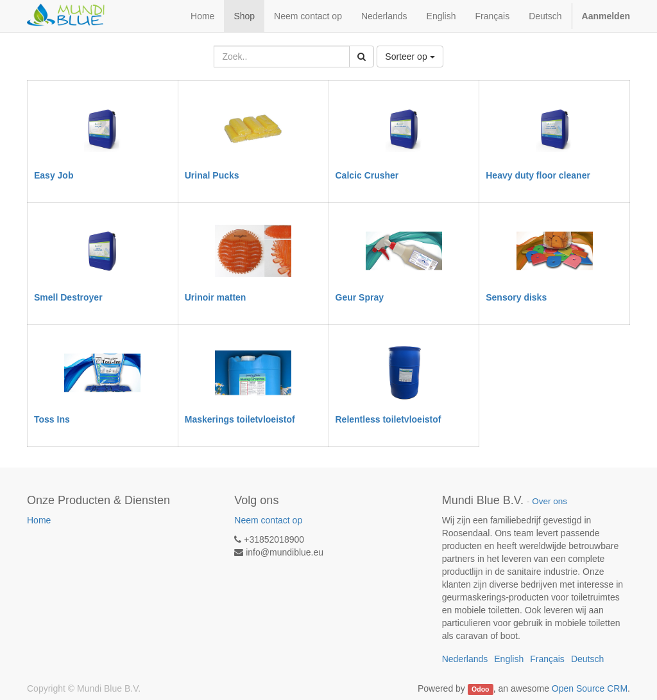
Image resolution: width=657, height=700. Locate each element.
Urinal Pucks (212, 175)
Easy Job (53, 175)
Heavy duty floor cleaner (538, 175)
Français (492, 16)
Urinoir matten (215, 297)
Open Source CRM (589, 688)
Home (39, 520)
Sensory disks (516, 297)
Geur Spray (360, 297)
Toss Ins (52, 419)
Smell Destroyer (68, 297)
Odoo (480, 689)
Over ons (549, 501)
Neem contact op (268, 520)
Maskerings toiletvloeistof (240, 419)
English (441, 16)
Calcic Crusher (367, 175)
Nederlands (384, 16)
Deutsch (545, 16)
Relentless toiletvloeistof (388, 419)
